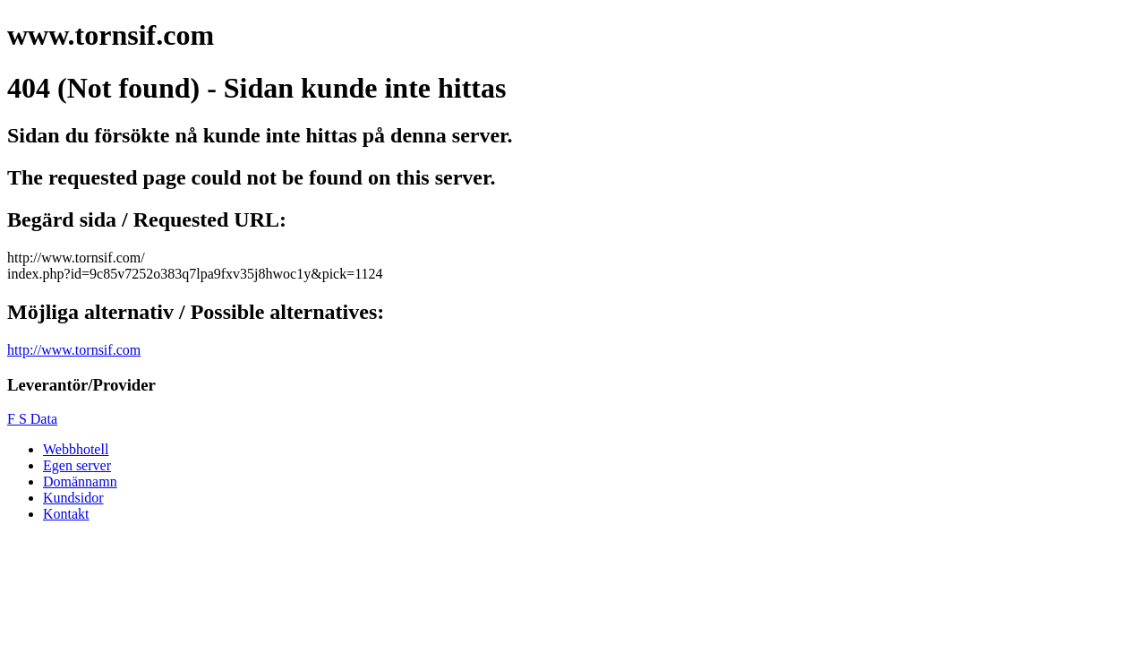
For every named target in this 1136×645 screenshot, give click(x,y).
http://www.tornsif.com (74, 349)
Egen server (77, 465)
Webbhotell (75, 449)
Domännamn (80, 481)
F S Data (32, 418)
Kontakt (66, 513)
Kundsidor (73, 497)
